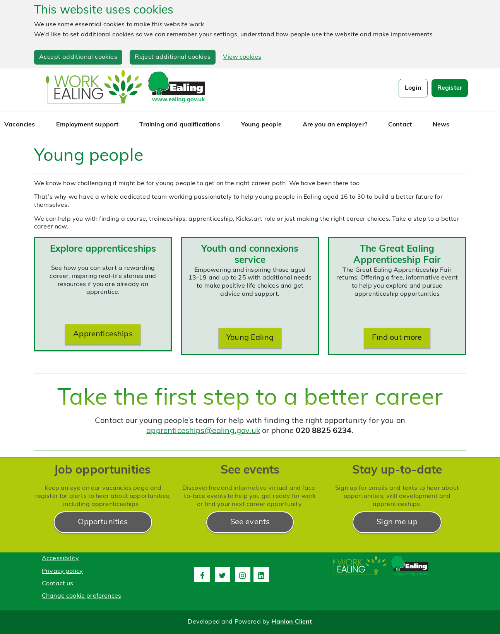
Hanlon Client (291, 622)
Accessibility (60, 559)
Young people (261, 125)
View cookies (242, 57)
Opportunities (103, 522)
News (441, 125)
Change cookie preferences (81, 596)
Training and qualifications (179, 125)
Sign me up (397, 522)
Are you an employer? (335, 125)
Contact (400, 125)
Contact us (58, 584)
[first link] (202, 574)
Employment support (87, 125)
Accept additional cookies (78, 57)
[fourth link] (261, 574)
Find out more (397, 338)
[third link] (242, 574)
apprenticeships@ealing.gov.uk (203, 431)
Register (449, 88)
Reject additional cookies (173, 57)
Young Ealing (250, 338)
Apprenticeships (102, 334)
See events (250, 522)
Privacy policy (62, 571)
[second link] (222, 574)
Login (413, 88)
